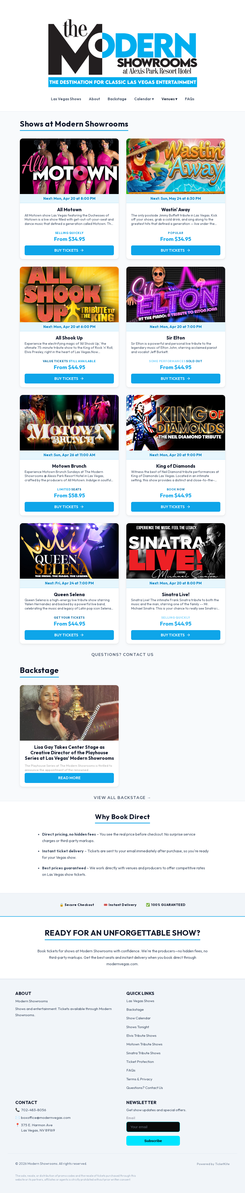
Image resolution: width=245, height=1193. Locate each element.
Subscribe (153, 1141)
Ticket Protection (140, 1061)
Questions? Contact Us (122, 654)
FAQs (189, 99)
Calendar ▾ (144, 99)
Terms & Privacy (139, 1079)
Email (130, 1118)
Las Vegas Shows (66, 99)
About (94, 99)
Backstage (117, 99)
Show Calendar (138, 1018)
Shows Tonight (137, 1027)
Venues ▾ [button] (169, 99)
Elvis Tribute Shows (141, 1035)
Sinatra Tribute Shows (143, 1053)
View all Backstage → (122, 797)
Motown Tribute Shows (144, 1044)
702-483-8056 (33, 1110)
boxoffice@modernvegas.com (46, 1117)
